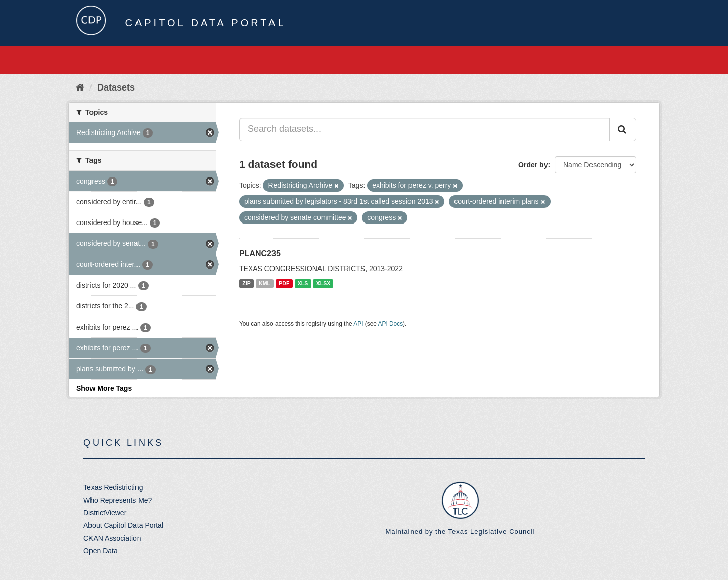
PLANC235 (260, 253)
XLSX (323, 283)
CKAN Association (112, 538)
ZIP (246, 283)
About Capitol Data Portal (123, 525)
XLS (303, 283)
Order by (533, 165)
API (358, 323)
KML (264, 283)
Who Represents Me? (117, 500)
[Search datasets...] (424, 129)
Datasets (116, 87)
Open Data (100, 551)
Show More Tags (104, 388)
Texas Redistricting (113, 487)
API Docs (390, 323)
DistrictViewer (104, 513)
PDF (284, 283)
